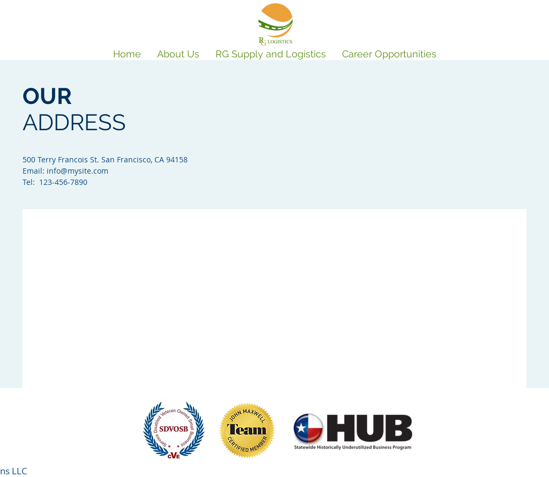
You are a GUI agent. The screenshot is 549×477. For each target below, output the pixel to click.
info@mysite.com (77, 171)
